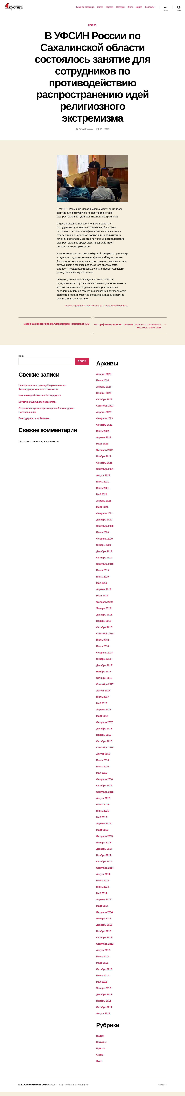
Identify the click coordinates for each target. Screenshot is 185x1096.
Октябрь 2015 (104, 789)
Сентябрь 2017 (105, 688)
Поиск (21, 360)
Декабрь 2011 (104, 998)
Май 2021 (102, 498)
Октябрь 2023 (104, 403)
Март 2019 (102, 599)
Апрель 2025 (104, 378)
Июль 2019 (103, 574)
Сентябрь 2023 (105, 409)
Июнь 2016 (103, 770)
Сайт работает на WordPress (75, 1089)
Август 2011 (103, 1017)
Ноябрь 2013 (104, 935)
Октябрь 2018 (104, 631)
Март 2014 (102, 910)
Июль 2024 (103, 384)
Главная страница (85, 9)
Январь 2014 (104, 922)
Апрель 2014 (104, 903)
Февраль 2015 (105, 840)
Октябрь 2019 (104, 561)
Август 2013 (103, 954)
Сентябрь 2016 (105, 751)
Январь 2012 (104, 992)
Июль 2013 (103, 960)
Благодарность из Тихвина (35, 422)
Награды (120, 9)
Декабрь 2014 (104, 853)
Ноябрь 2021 (104, 460)
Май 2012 (102, 986)
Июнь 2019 (103, 580)
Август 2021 (103, 479)
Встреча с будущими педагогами (39, 406)
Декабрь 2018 (104, 618)
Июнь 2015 (103, 815)
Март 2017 (102, 720)
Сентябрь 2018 (105, 637)
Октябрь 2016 (104, 745)
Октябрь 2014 (104, 865)
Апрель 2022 (104, 441)
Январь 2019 (104, 612)
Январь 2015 (104, 846)
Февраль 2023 (105, 422)
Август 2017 (103, 694)
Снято (100, 9)
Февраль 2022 (105, 454)
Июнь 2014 (103, 891)
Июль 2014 (103, 884)
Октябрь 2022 (104, 428)
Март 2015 (102, 834)
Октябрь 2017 (104, 682)
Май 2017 (102, 707)
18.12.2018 (104, 133)
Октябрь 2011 (104, 1011)
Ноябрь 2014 (104, 859)
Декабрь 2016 (104, 732)
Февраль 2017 (105, 726)
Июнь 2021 (103, 492)
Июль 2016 (103, 764)
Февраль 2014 (105, 916)
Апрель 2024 (104, 390)
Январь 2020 (104, 549)
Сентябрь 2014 (105, 872)
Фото (130, 9)
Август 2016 (103, 758)
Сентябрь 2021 (105, 473)
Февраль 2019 (105, 606)
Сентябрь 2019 (105, 568)
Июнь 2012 (103, 979)
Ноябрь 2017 (104, 675)
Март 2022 (102, 447)
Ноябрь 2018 (104, 625)
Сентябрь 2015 (105, 796)
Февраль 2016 (105, 783)
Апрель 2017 (104, 713)
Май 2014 (102, 897)
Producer (89, 133)
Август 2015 (103, 802)
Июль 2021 (103, 485)
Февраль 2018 (105, 656)
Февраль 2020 (105, 542)
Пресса (109, 9)
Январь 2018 (104, 663)
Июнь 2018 (103, 650)
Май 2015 (102, 821)
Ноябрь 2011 (104, 1005)
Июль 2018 (103, 644)
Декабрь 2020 (104, 523)
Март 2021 (102, 511)
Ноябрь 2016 (104, 739)
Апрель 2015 (104, 827)
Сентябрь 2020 (105, 530)
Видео (139, 9)
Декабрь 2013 (104, 929)
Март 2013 (102, 967)
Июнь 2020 (103, 536)
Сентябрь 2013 (105, 948)
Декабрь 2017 (104, 669)
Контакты (149, 9)
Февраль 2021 (105, 517)
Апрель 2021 (104, 504)
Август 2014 (103, 878)
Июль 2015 (103, 808)
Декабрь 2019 (104, 555)
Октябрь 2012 (104, 973)
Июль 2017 (103, 701)
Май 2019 (102, 587)
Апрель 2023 (104, 416)
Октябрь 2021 (104, 466)
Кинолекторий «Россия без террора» (41, 399)
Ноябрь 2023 (104, 397)
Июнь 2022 (103, 435)
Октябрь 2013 (104, 941)
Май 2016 (102, 777)
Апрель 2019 (104, 593)
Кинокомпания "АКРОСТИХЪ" (42, 1089)
